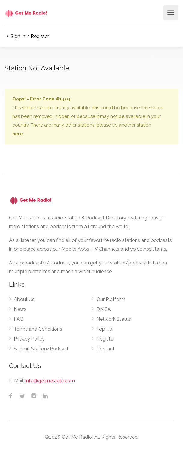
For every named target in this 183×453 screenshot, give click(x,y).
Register (105, 339)
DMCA (103, 309)
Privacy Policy (29, 339)
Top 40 (104, 329)
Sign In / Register (27, 36)
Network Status (113, 319)
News (20, 309)
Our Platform (110, 299)
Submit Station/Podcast (41, 349)
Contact (105, 349)
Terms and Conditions (38, 329)
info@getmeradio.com (50, 380)
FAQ (19, 319)
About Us (24, 299)
